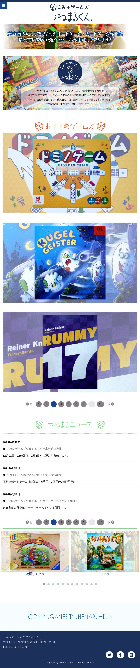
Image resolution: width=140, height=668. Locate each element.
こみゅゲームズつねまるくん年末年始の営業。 (35, 448)
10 (100, 522)
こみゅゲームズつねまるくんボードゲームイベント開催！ (42, 500)
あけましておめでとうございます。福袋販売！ (35, 474)
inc (92, 662)
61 (100, 404)
